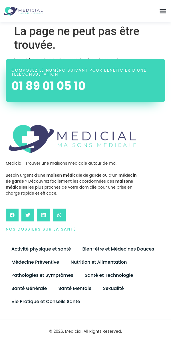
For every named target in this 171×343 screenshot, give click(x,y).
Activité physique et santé (41, 249)
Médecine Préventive (35, 262)
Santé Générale (29, 288)
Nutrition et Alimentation (99, 262)
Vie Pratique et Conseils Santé (45, 301)
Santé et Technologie (109, 275)
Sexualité (113, 288)
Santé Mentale (74, 288)
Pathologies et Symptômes (42, 275)
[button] (163, 11)
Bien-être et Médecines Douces (118, 249)
